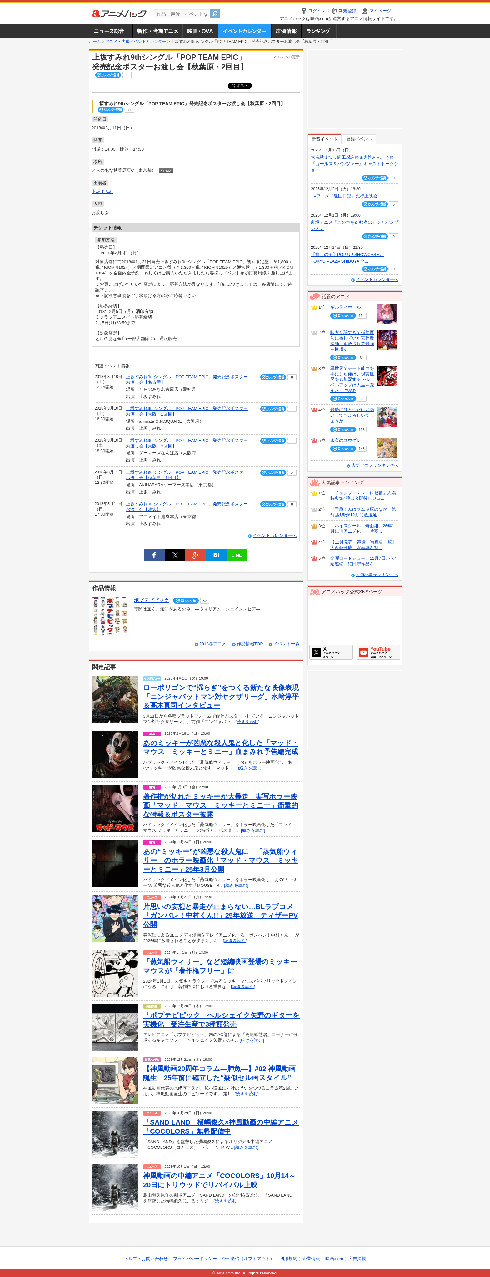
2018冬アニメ (212, 643)
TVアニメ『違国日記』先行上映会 (344, 196)
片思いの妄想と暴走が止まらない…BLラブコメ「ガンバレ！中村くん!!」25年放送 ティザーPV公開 (220, 915)
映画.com (334, 1258)
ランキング (319, 31)
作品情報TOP (250, 643)
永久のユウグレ (345, 440)
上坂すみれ (102, 191)
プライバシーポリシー (195, 1258)
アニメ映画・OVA (200, 31)
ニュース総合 (110, 31)
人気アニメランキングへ (375, 465)
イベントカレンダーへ (275, 535)
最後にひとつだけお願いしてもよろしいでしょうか (352, 415)
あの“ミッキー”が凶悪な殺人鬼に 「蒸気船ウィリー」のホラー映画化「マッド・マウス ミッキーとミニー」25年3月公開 (220, 860)
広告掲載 (357, 1258)
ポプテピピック (151, 600)
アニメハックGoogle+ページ (378, 652)
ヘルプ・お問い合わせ (146, 1258)
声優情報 (286, 31)
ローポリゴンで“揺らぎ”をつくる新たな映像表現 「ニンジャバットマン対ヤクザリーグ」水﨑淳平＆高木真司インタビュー (224, 696)
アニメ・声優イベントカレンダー (244, 31)
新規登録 (347, 10)
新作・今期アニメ (157, 31)
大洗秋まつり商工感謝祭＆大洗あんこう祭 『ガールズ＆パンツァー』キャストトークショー (354, 163)
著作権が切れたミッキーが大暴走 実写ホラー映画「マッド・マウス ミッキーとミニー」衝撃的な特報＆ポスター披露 (220, 805)
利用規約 (288, 1258)
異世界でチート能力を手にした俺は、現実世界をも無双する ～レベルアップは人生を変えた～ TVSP (352, 379)
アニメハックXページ (331, 652)
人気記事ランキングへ (377, 574)
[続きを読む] (247, 721)
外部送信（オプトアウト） (248, 1258)
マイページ (380, 10)
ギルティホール (345, 307)
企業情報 (311, 1258)
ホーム (95, 41)
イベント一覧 (286, 643)
